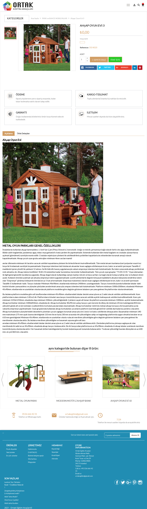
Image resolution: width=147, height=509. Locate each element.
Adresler (55, 459)
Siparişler (55, 452)
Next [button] (144, 380)
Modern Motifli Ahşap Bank (73, 400)
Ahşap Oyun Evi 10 (121, 400)
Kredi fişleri (56, 455)
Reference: (84, 47)
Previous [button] (2, 380)
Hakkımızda (32, 449)
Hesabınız (57, 445)
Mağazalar (32, 462)
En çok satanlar (11, 456)
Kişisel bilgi (55, 449)
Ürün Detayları (23, 133)
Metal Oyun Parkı (26, 400)
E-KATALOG (32, 452)
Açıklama (9, 133)
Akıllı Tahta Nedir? (11, 497)
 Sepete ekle (99, 59)
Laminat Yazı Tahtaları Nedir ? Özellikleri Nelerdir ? (14, 484)
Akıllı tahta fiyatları (11, 503)
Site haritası (32, 459)
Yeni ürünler (10, 452)
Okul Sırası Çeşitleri (11, 500)
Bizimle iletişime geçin (36, 456)
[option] (10, 33)
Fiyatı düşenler (11, 449)
